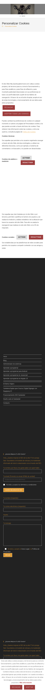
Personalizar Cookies (11, 26)
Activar (26, 158)
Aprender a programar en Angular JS (15, 378)
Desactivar (28, 162)
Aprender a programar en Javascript (15, 375)
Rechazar (8, 107)
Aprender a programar (10, 368)
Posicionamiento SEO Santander (14, 395)
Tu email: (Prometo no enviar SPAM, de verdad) (19, 476)
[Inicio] (2, 26)
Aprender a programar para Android (15, 371)
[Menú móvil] (22, 16)
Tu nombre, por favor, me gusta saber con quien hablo (21, 468)
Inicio (5, 356)
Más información (26, 683)
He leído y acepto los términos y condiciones (21, 485)
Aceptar (29, 687)
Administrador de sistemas (12, 364)
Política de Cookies (29, 132)
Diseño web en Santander (11, 399)
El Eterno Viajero (8, 384)
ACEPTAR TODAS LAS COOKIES (16, 114)
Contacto (6, 403)
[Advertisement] (22, 59)
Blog (4, 360)
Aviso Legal (25, 549)
